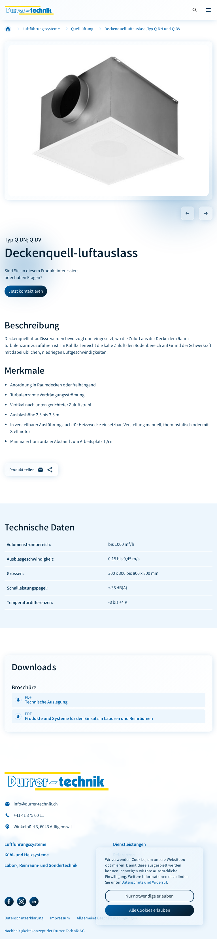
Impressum (60, 918)
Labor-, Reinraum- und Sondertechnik (41, 865)
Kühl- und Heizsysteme (27, 854)
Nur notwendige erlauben (149, 896)
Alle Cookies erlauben (149, 910)
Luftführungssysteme (41, 28)
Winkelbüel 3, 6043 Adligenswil (43, 826)
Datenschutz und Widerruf (144, 882)
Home (8, 29)
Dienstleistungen (129, 844)
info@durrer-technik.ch (36, 804)
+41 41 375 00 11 (29, 815)
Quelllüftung (82, 28)
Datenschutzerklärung (24, 918)
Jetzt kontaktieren (25, 291)
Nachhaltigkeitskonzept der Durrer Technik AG (45, 930)
